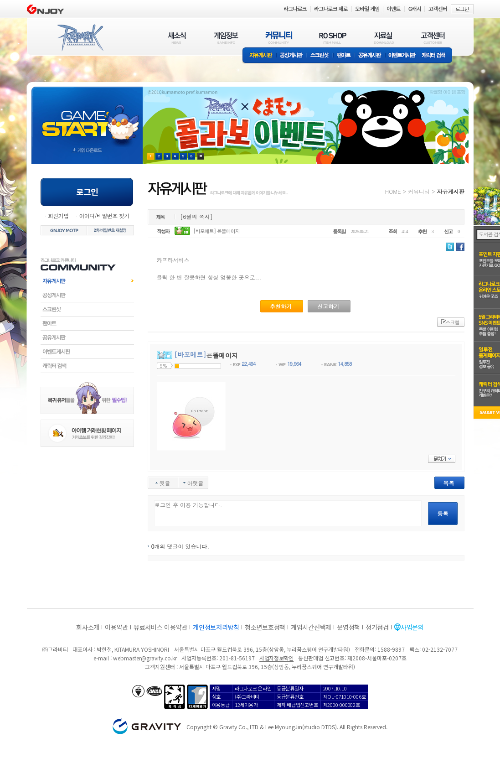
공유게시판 (370, 55)
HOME (393, 191)
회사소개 (87, 627)
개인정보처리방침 (216, 627)
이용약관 (116, 627)
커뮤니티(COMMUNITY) (279, 37)
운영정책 (348, 627)
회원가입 (58, 215)
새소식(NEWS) (176, 37)
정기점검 (377, 627)
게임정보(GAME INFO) (226, 37)
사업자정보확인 (276, 658)
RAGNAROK (80, 38)
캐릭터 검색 (436, 55)
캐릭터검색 (87, 366)
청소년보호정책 (265, 627)
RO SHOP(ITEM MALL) (332, 37)
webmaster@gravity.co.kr (145, 658)
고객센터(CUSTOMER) (432, 37)
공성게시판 (291, 55)
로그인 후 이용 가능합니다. (288, 513)
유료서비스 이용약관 (160, 627)
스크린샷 (320, 55)
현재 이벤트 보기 (200, 156)
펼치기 (441, 459)
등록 (443, 513)
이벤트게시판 (402, 55)
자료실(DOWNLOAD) (383, 37)
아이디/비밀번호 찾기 (104, 215)
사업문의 (412, 627)
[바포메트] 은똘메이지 (216, 231)
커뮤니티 (419, 191)
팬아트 (344, 55)
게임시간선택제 (311, 627)
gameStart (87, 117)
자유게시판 (259, 55)
